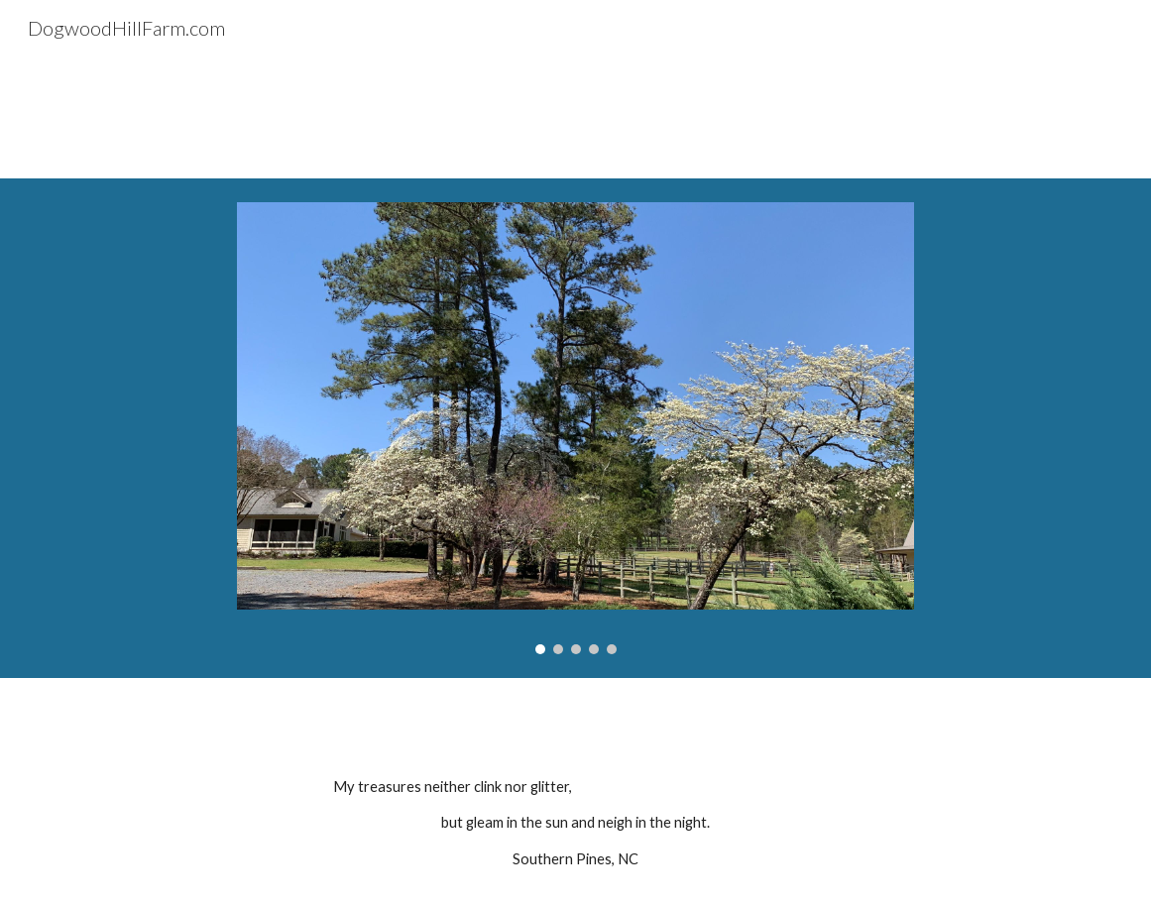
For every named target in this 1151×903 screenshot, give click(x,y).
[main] (576, 823)
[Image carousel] (575, 428)
